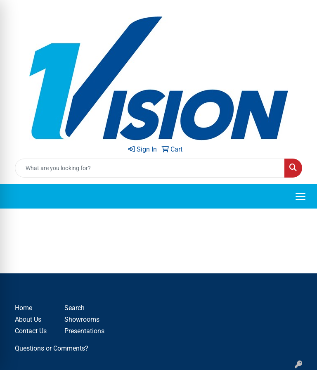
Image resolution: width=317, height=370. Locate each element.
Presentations (84, 331)
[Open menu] (300, 196)
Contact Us (31, 331)
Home (23, 308)
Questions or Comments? (51, 348)
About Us (28, 319)
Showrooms (81, 319)
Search (74, 308)
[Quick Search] (150, 168)
